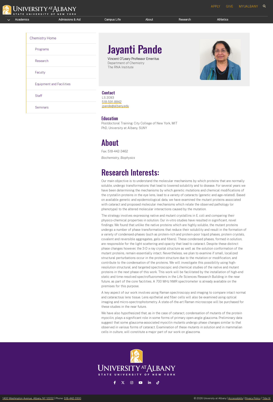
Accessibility (235, 398)
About (149, 19)
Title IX (266, 398)
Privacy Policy (252, 398)
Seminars (42, 107)
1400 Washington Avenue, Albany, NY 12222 (28, 398)
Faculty (40, 72)
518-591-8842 (112, 102)
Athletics (222, 19)
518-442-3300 (72, 398)
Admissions (69, 19)
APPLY (215, 6)
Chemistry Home (43, 38)
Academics (22, 19)
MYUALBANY (248, 6)
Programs (42, 49)
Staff (38, 96)
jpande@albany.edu (115, 106)
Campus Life (112, 19)
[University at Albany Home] (40, 9)
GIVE (229, 6)
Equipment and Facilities (53, 84)
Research (185, 19)
